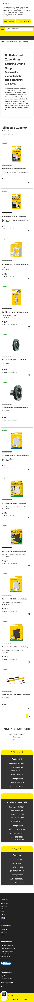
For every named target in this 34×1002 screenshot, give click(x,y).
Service (3, 912)
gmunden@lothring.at (17, 871)
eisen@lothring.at (17, 821)
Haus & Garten (9, 42)
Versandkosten (5, 957)
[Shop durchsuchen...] (19, 29)
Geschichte (4, 903)
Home (2, 42)
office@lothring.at (17, 774)
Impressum (4, 929)
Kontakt (3, 914)
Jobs (2, 909)
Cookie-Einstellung (9, 21)
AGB (2, 935)
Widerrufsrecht (5, 954)
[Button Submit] (29, 183)
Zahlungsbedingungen (7, 951)
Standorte (4, 906)
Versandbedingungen (7, 945)
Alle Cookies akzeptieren (23, 21)
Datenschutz (4, 932)
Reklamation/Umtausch (8, 948)
